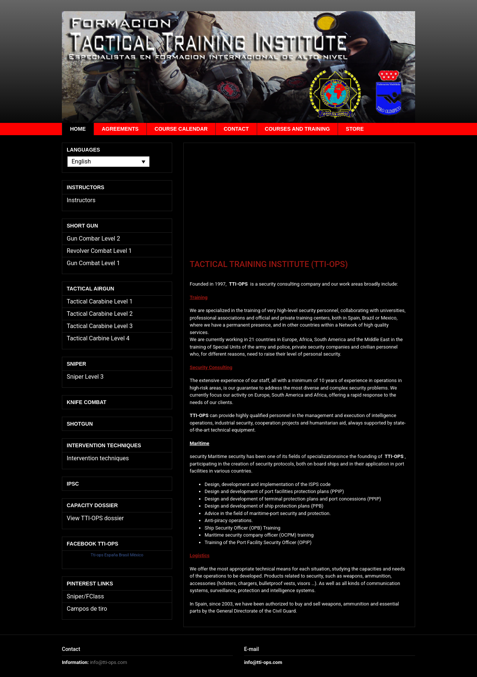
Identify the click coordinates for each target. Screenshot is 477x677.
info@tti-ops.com (108, 662)
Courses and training (297, 129)
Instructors (81, 200)
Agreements (120, 129)
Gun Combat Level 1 (93, 263)
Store (355, 129)
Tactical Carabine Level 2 (100, 313)
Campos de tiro (87, 608)
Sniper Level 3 (85, 376)
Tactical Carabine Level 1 (100, 301)
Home (78, 129)
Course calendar (181, 129)
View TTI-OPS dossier (95, 518)
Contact (236, 129)
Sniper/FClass (85, 596)
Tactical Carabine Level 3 (100, 326)
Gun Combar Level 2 (93, 238)
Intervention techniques (98, 458)
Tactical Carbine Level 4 (98, 338)
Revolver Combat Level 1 (99, 250)
